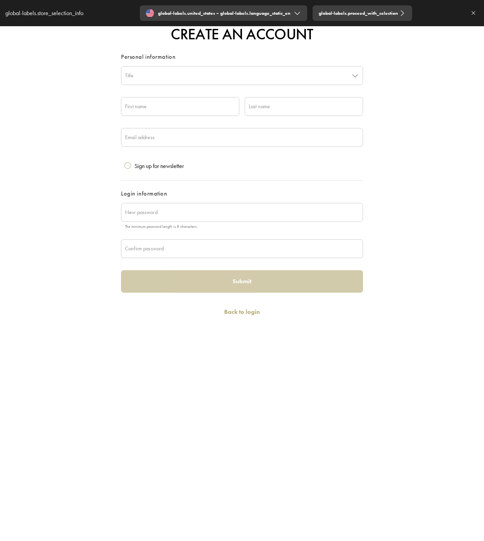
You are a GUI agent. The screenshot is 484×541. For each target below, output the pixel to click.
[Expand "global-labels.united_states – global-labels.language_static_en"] (223, 13)
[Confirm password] (242, 248)
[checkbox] (239, 163)
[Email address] (242, 137)
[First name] (180, 106)
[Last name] (304, 106)
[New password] (242, 212)
